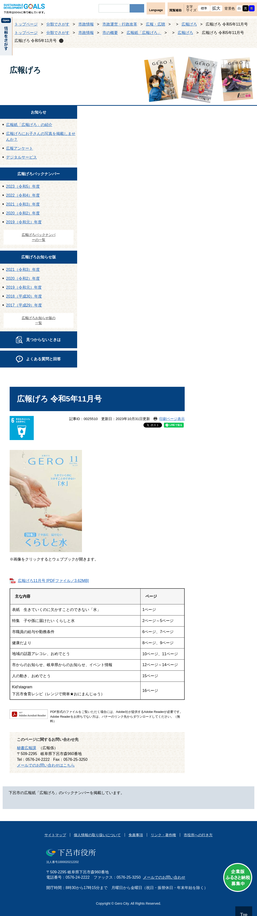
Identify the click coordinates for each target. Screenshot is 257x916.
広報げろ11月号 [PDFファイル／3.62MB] (53, 581)
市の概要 (110, 33)
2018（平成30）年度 (24, 296)
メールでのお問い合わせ (164, 877)
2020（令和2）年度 (23, 213)
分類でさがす (57, 24)
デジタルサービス (21, 157)
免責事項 (135, 835)
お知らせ (38, 112)
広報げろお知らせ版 (38, 257)
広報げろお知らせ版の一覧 (38, 320)
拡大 (216, 8)
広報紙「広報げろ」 (144, 33)
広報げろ (189, 24)
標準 (204, 8)
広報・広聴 (155, 24)
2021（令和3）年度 (23, 204)
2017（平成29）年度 (24, 305)
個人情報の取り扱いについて (97, 835)
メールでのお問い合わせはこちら (46, 765)
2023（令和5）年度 (23, 186)
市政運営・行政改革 (119, 24)
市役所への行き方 (198, 835)
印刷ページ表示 (172, 419)
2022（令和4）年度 (23, 195)
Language (156, 10)
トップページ (26, 24)
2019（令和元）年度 (24, 222)
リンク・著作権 (163, 835)
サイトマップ (55, 835)
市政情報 (86, 24)
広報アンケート (19, 148)
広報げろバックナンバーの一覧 (38, 237)
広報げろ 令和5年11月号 (35, 41)
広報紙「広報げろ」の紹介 (29, 125)
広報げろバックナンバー (38, 174)
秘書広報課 (26, 748)
